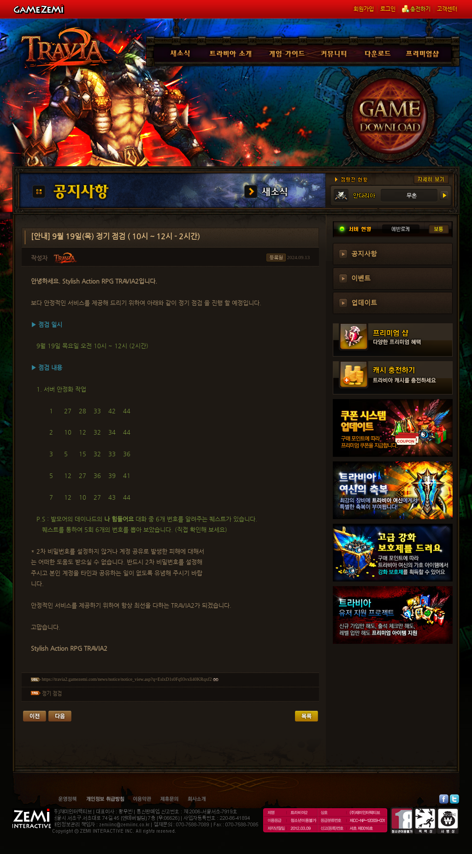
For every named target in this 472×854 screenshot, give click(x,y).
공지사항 (364, 253)
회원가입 (364, 9)
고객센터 (447, 9)
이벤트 (361, 277)
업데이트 (364, 302)
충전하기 (416, 9)
